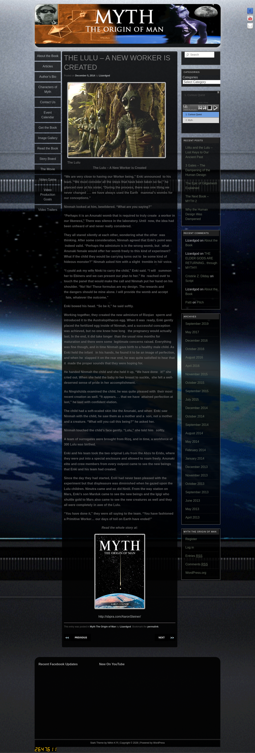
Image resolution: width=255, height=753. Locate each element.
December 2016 (196, 340)
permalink (153, 626)
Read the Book (47, 148)
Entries (193, 556)
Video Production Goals (47, 194)
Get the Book (48, 127)
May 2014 (192, 441)
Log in (189, 547)
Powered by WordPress (152, 742)
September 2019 (196, 323)
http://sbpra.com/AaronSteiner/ (120, 616)
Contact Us (47, 102)
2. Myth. (189, 120)
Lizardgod (104, 75)
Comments (196, 564)
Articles (48, 66)
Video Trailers (47, 209)
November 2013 (196, 475)
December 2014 (196, 408)
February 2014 (195, 450)
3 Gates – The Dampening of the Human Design (197, 170)
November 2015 (196, 374)
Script (189, 280)
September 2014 (196, 424)
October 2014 (194, 416)
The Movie (47, 169)
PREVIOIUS (81, 637)
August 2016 (194, 357)
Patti (188, 302)
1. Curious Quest (194, 114)
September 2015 (196, 391)
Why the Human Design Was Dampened (196, 214)
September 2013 (196, 492)
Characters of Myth (47, 89)
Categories (190, 77)
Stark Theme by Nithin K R (104, 742)
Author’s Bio (47, 76)
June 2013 (192, 500)
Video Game (48, 179)
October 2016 (194, 349)
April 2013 (192, 517)
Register (191, 539)
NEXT (162, 637)
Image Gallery (47, 138)
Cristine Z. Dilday (197, 276)
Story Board (48, 158)
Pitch (200, 302)
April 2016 (192, 365)
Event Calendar (47, 115)
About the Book (47, 56)
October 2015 (194, 382)
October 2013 (194, 483)
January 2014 (194, 458)
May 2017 (192, 332)
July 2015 (192, 399)
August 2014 (194, 433)
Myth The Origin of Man (103, 626)
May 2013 (192, 509)
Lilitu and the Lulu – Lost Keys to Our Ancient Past (199, 152)
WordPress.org (195, 572)
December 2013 (196, 467)
